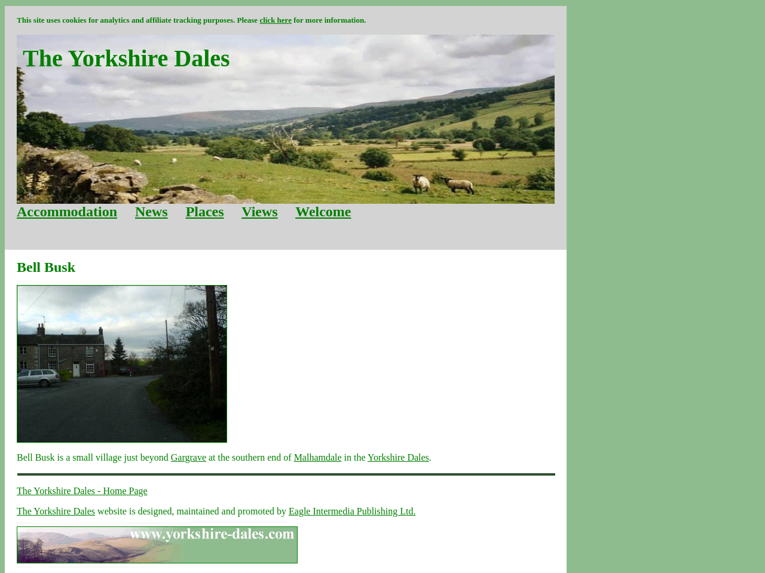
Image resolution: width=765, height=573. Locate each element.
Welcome (323, 211)
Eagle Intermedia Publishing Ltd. (352, 511)
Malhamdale (318, 457)
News (151, 211)
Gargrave (188, 457)
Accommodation (67, 211)
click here (275, 20)
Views (259, 211)
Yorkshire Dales (398, 457)
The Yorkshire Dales (56, 511)
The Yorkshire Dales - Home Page (82, 491)
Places (205, 211)
